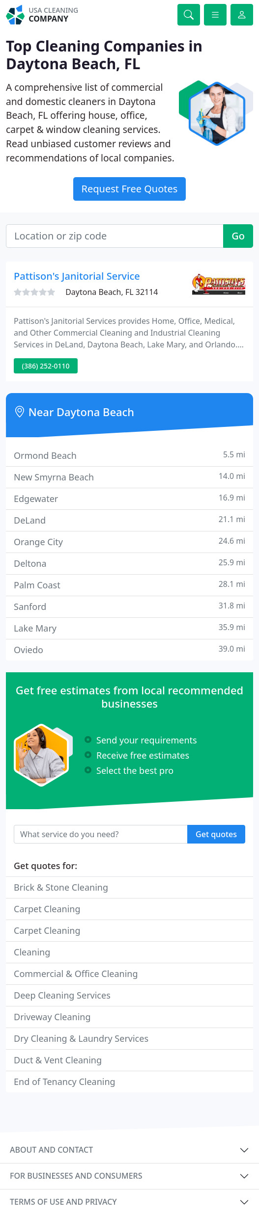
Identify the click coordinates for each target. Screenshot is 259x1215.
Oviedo (129, 649)
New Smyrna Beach (129, 477)
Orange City (129, 541)
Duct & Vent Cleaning (58, 1060)
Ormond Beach (129, 455)
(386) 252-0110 (46, 365)
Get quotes (216, 834)
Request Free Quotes (130, 188)
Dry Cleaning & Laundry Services (81, 1038)
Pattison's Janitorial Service (77, 276)
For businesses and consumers (76, 1175)
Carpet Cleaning (47, 909)
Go (238, 235)
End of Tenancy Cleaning (64, 1081)
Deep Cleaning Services (62, 995)
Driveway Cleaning (52, 1017)
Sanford (129, 606)
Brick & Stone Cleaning (61, 887)
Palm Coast (129, 585)
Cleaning (32, 952)
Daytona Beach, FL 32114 (111, 292)
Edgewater (129, 498)
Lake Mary (129, 628)
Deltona (129, 563)
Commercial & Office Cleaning (76, 973)
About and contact (51, 1149)
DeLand (129, 520)
